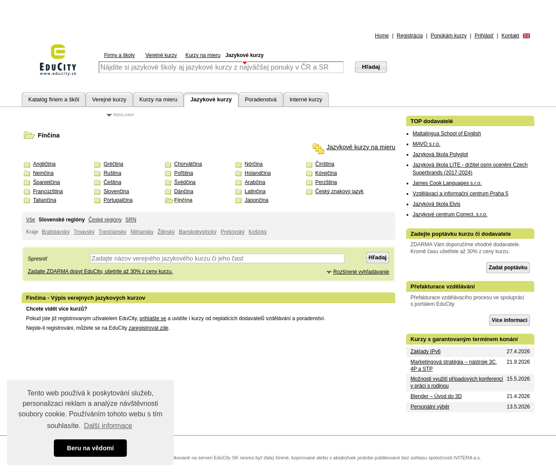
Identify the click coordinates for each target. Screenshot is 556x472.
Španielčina (46, 182)
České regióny (105, 220)
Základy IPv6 (425, 351)
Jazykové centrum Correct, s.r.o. (450, 214)
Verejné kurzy (161, 55)
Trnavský (84, 232)
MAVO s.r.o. (426, 144)
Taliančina (44, 200)
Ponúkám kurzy (449, 36)
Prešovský (233, 232)
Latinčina (255, 191)
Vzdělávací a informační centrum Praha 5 (460, 194)
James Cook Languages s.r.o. (447, 183)
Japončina (256, 200)
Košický (258, 232)
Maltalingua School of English (447, 134)
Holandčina (258, 173)
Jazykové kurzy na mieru (361, 147)
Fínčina (183, 200)
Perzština (326, 182)
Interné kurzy (306, 99)
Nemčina (43, 173)
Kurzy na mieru (203, 55)
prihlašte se (152, 318)
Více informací (509, 320)
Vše (30, 220)
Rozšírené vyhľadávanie (361, 272)
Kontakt (510, 36)
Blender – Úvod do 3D (436, 396)
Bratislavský (56, 232)
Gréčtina (113, 164)
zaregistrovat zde (148, 328)
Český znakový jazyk (339, 191)
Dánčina (183, 191)
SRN (130, 220)
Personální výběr (430, 407)
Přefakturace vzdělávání (442, 286)
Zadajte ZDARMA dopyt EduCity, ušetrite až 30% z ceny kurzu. (100, 271)
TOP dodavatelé (431, 121)
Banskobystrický (198, 232)
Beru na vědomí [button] (90, 448)
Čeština (112, 182)
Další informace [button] (108, 425)
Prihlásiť (483, 36)
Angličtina (44, 164)
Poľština (183, 173)
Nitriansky (141, 232)
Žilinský (166, 232)
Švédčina (184, 182)
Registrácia (410, 36)
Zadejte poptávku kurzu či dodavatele (460, 234)
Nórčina (253, 164)
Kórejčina (326, 173)
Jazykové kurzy (244, 55)
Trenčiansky (112, 232)
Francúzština (48, 191)
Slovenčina (116, 191)
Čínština (324, 164)
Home (382, 36)
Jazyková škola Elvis (436, 204)
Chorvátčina (188, 164)
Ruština (112, 173)
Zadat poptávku (508, 267)
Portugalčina (117, 200)
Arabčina (255, 182)
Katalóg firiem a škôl (53, 99)
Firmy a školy (119, 55)
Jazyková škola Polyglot (440, 154)
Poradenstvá (261, 99)
